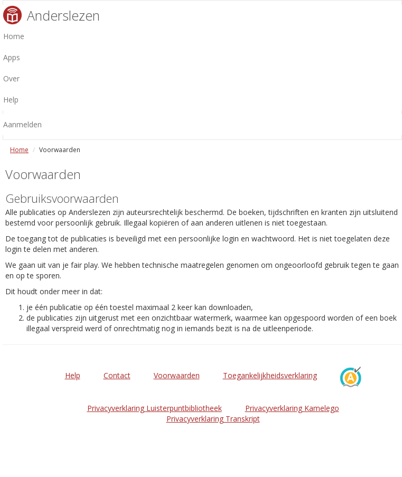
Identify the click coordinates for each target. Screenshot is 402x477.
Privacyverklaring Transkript (213, 419)
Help (72, 375)
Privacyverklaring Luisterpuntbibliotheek (154, 408)
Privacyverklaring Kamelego (292, 408)
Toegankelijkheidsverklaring (270, 375)
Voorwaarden (177, 375)
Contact (117, 375)
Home (19, 149)
